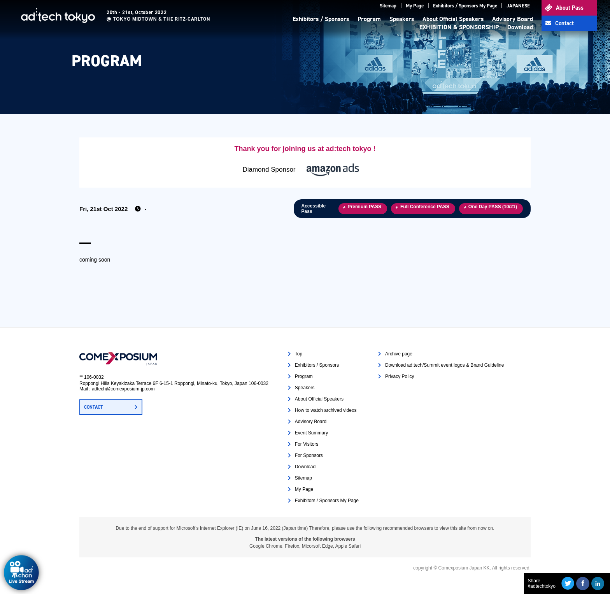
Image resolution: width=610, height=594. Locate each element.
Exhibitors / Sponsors (321, 19)
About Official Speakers (453, 19)
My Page (415, 5)
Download (520, 27)
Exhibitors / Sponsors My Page (465, 5)
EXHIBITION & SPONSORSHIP (459, 27)
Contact (564, 23)
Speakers (401, 19)
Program (369, 19)
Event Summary (311, 433)
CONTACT (93, 407)
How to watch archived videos (326, 410)
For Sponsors (309, 455)
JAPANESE (518, 5)
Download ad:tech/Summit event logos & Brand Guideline (444, 365)
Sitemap (388, 5)
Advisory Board (512, 19)
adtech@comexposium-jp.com (123, 389)
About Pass (570, 8)
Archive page (398, 354)
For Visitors (306, 444)
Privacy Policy (399, 376)
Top (298, 354)
